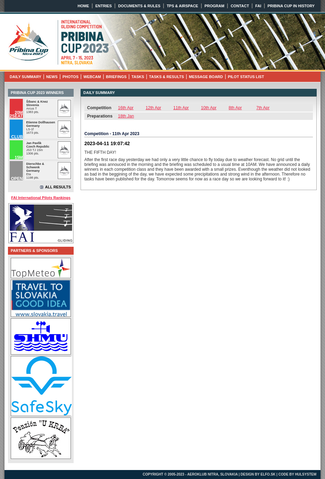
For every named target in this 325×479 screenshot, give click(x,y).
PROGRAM (214, 6)
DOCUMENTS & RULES (139, 6)
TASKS (137, 77)
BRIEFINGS (116, 77)
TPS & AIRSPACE (182, 6)
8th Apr (235, 107)
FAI (258, 6)
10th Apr (208, 107)
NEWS (52, 77)
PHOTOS (70, 77)
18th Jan (126, 116)
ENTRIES (103, 6)
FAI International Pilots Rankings (41, 198)
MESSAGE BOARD (206, 77)
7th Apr (262, 107)
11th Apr (181, 107)
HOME (83, 6)
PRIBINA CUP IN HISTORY (291, 6)
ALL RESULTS (58, 187)
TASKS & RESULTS (166, 77)
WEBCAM (92, 77)
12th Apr (153, 107)
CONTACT (240, 6)
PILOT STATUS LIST (246, 77)
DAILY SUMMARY (25, 77)
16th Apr (125, 107)
